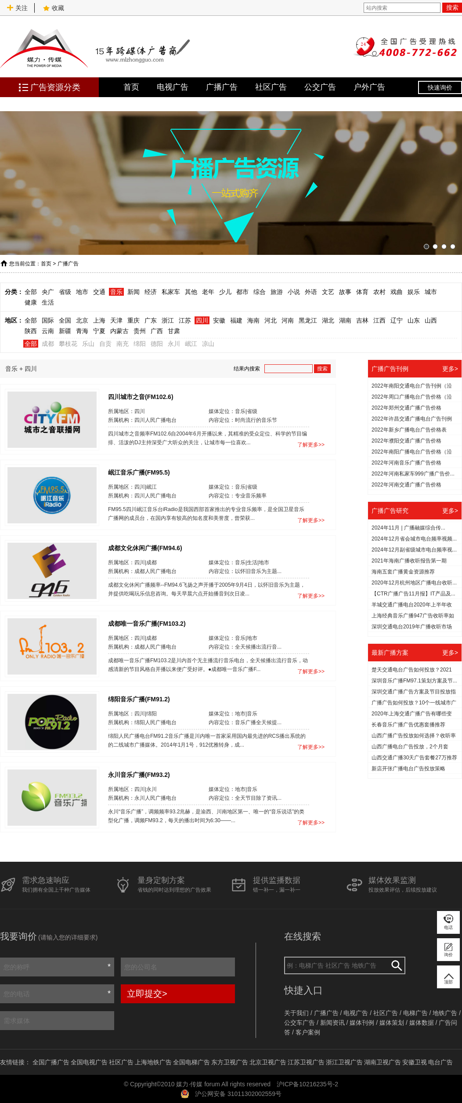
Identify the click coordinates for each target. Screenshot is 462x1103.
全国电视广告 (89, 1062)
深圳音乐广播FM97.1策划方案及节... (414, 681)
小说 (294, 291)
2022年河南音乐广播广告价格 (406, 463)
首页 (131, 87)
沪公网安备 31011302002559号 (238, 1093)
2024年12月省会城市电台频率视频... (414, 539)
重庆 (133, 320)
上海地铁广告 (153, 1062)
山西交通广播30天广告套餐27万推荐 (414, 758)
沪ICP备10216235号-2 (307, 1084)
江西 (379, 320)
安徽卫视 (414, 1062)
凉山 (208, 343)
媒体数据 (421, 1022)
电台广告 (440, 1062)
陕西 (31, 330)
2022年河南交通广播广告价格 (406, 485)
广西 (157, 330)
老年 (208, 291)
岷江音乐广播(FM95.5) (139, 472)
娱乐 (414, 291)
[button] (426, 246)
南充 (122, 343)
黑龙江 (308, 320)
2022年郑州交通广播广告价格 (406, 408)
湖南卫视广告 (382, 1062)
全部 (31, 291)
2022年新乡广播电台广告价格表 (409, 430)
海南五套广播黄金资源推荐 (403, 572)
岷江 (191, 343)
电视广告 (172, 87)
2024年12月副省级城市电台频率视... (414, 550)
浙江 (168, 320)
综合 (259, 291)
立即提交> (147, 993)
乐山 (88, 343)
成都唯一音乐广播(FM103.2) (147, 623)
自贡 (105, 343)
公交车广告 (299, 1022)
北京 (82, 320)
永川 (174, 343)
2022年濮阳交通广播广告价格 (406, 441)
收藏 (53, 7)
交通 (99, 291)
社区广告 (271, 87)
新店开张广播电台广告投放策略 (408, 769)
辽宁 (396, 320)
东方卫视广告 (229, 1062)
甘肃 (174, 330)
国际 (48, 320)
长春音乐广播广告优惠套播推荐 (408, 725)
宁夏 (99, 330)
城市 (431, 291)
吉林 (362, 320)
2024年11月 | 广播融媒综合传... (408, 528)
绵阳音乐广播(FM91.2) (139, 699)
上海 (99, 320)
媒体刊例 (362, 1022)
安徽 (219, 320)
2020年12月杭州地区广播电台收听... (414, 583)
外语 (311, 291)
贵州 (140, 330)
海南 (253, 320)
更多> (450, 368)
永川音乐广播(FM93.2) (139, 774)
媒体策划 (391, 1022)
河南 (288, 320)
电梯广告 (415, 1012)
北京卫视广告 (267, 1062)
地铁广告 (445, 1012)
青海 (82, 330)
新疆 (65, 330)
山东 (414, 320)
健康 (31, 302)
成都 (48, 343)
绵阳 (140, 343)
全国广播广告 (50, 1062)
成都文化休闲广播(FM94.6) (145, 547)
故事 (345, 291)
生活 (48, 302)
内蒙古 (119, 330)
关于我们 (296, 1012)
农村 (379, 291)
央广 (48, 291)
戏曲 (396, 291)
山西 (431, 320)
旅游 (277, 291)
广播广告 (222, 87)
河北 (270, 320)
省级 (65, 291)
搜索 (452, 7)
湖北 (328, 320)
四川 (202, 320)
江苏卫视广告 (306, 1062)
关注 (17, 7)
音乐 (116, 291)
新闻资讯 (332, 1022)
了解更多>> (311, 445)
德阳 (157, 343)
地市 (82, 291)
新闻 (133, 291)
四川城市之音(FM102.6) (140, 396)
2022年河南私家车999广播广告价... (413, 474)
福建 (236, 320)
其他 (191, 291)
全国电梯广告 (191, 1062)
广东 (150, 320)
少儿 (225, 291)
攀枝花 (68, 343)
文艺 (328, 291)
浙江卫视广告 (344, 1062)
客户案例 (308, 1032)
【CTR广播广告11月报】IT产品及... (413, 594)
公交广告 (320, 87)
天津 (116, 320)
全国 (65, 320)
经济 (150, 291)
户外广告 (369, 87)
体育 (362, 291)
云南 (48, 330)
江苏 (185, 320)
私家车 (171, 291)
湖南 (345, 320)
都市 (242, 291)
